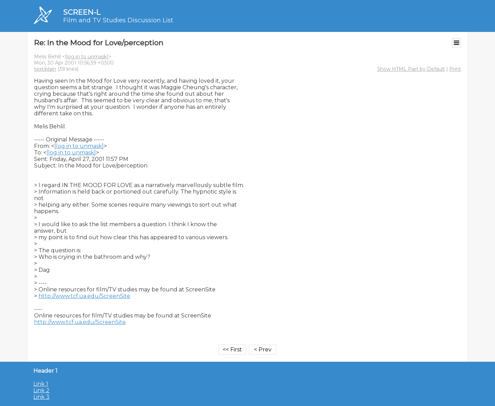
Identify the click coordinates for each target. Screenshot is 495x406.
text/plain (45, 69)
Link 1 (40, 384)
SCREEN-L (81, 12)
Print (455, 69)
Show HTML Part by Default (411, 69)
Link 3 (41, 397)
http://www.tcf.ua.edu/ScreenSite (84, 296)
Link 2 (41, 390)
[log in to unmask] (87, 57)
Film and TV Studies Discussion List (118, 20)
